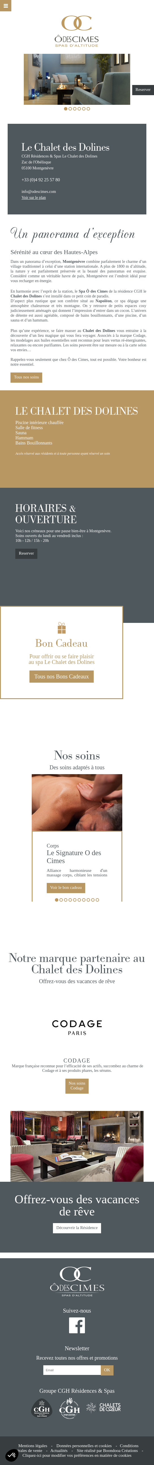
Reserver (143, 89)
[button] (12, 1455)
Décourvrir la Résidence (77, 1227)
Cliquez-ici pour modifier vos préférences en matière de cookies (77, 1455)
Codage (76, 1060)
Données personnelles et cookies (84, 1445)
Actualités (59, 1450)
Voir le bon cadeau (66, 887)
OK (107, 1370)
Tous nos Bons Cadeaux (61, 676)
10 (97, 900)
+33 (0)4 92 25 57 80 (41, 179)
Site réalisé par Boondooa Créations (107, 1450)
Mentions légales (32, 1445)
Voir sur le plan (34, 197)
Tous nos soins (26, 377)
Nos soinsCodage (77, 1085)
